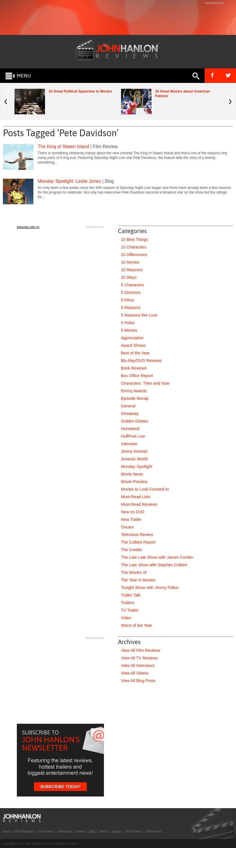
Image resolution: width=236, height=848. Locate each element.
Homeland (130, 428)
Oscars (127, 527)
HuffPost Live (133, 436)
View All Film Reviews (141, 650)
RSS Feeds (134, 831)
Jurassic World (134, 459)
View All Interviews (138, 665)
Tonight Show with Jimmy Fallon (150, 587)
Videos (80, 831)
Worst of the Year (136, 625)
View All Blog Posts (138, 680)
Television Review (137, 534)
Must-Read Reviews (139, 504)
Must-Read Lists (135, 496)
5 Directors (131, 292)
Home (7, 831)
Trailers (127, 602)
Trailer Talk (131, 595)
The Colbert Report (138, 542)
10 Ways (129, 277)
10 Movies (130, 262)
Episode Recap (135, 398)
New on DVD (133, 512)
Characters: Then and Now (145, 383)
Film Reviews (24, 831)
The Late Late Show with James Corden (157, 557)
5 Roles (128, 322)
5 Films (127, 300)
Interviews (64, 831)
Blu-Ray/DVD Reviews (141, 360)
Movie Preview (134, 481)
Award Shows (133, 345)
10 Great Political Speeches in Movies (80, 91)
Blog (92, 831)
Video (126, 617)
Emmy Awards (134, 390)
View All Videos (135, 673)
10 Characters (134, 247)
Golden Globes (134, 421)
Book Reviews (134, 368)
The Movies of (134, 572)
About (103, 831)
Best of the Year (135, 353)
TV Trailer (130, 610)
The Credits (131, 549)
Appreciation (132, 338)
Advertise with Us (28, 227)
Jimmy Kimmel (134, 451)
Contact (116, 831)
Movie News (132, 474)
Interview (129, 443)
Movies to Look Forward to (145, 489)
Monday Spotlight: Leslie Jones (69, 181)
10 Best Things (134, 239)
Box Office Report (137, 375)
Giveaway (130, 413)
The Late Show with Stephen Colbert (154, 565)
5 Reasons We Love (139, 315)
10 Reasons (132, 269)
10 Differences (134, 254)
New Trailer (131, 519)
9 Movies (129, 330)
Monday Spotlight (136, 466)
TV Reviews (45, 831)
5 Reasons (130, 307)
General (128, 406)
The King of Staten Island (63, 146)
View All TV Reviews (139, 658)
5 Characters (132, 285)
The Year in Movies (138, 580)
